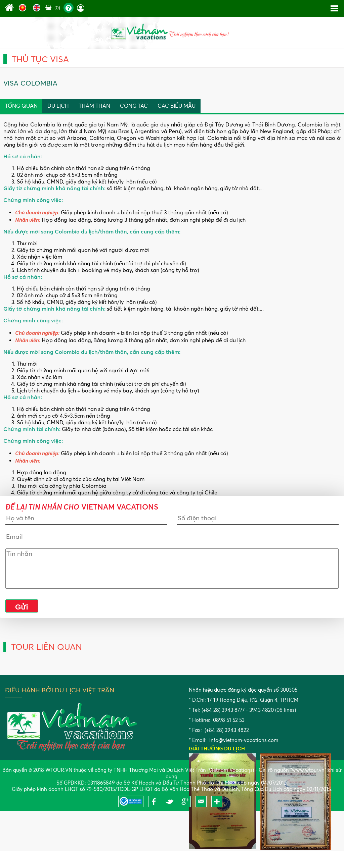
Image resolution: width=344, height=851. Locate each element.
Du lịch (58, 105)
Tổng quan (21, 105)
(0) (52, 7)
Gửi (21, 607)
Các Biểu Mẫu (177, 105)
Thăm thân (94, 105)
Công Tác (134, 105)
